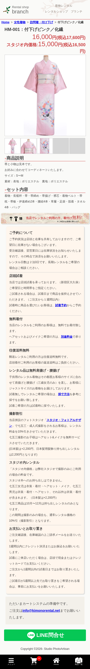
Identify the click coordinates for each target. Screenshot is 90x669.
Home (5, 22)
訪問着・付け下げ (41, 22)
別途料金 (66, 336)
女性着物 (19, 22)
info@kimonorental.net (41, 610)
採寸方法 (64, 394)
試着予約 (61, 305)
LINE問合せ (49, 635)
